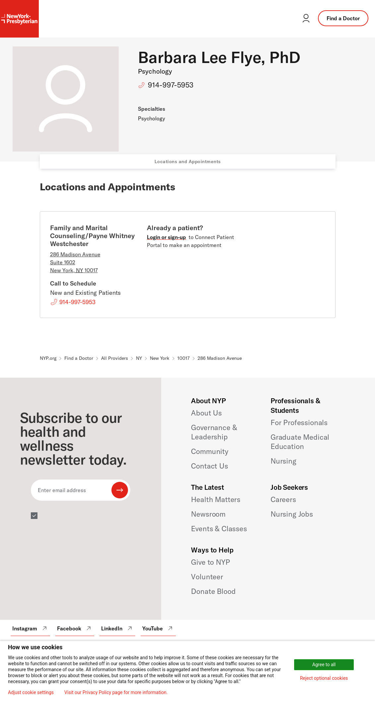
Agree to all (324, 664)
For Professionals (299, 422)
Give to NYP (210, 562)
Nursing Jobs (292, 514)
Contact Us (209, 466)
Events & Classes (219, 528)
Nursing (283, 461)
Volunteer (207, 576)
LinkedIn (117, 628)
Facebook (75, 628)
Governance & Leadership (214, 432)
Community (209, 451)
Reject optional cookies (324, 678)
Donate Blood (213, 591)
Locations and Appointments (188, 161)
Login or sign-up (166, 237)
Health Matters (215, 499)
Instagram (30, 628)
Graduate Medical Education (300, 441)
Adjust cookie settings (31, 692)
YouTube (158, 628)
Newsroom (208, 514)
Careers (283, 499)
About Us (206, 412)
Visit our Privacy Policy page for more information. (116, 692)
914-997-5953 (170, 85)
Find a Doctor (343, 18)
